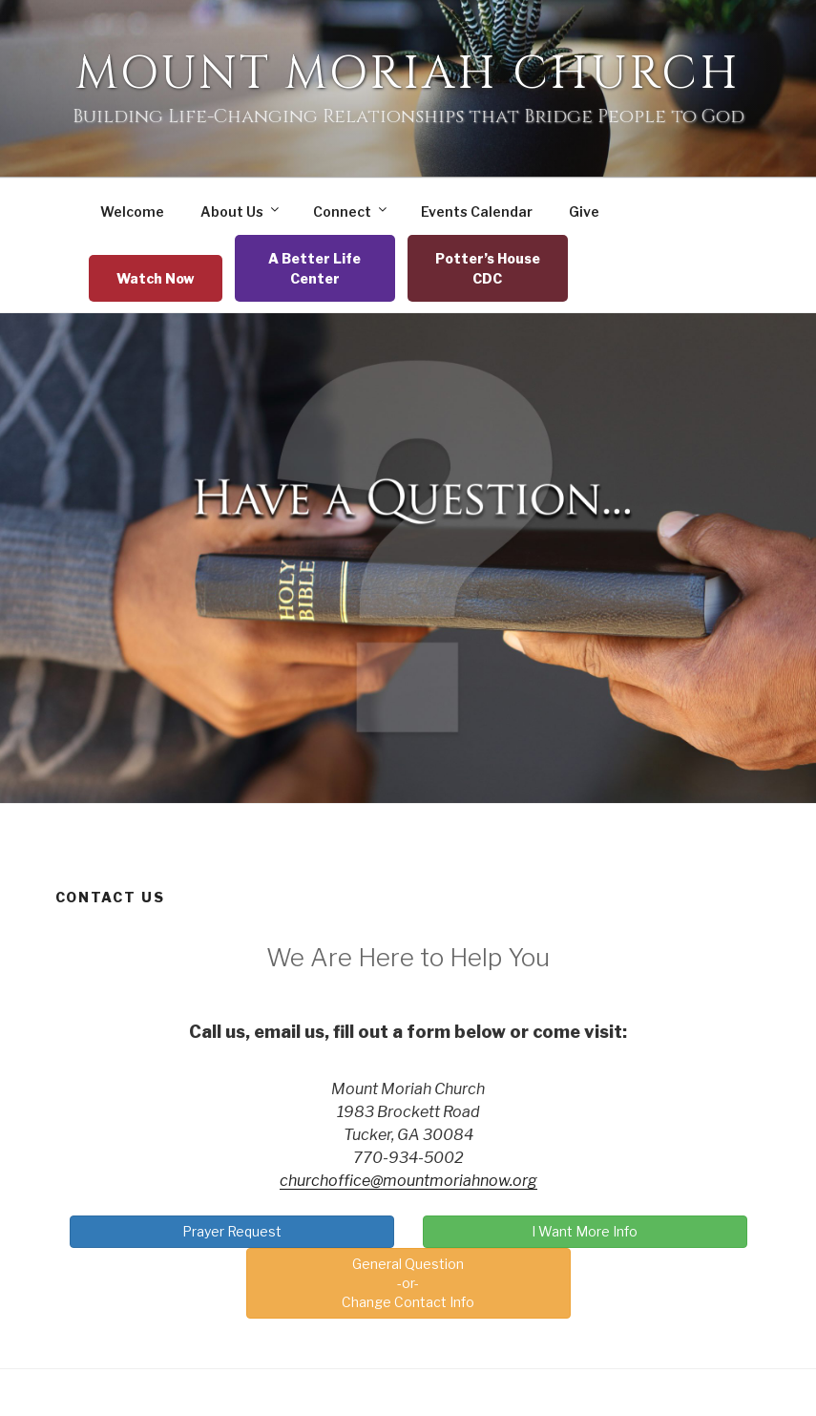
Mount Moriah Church (408, 74)
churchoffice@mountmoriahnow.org (408, 1181)
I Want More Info (585, 1231)
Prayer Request (232, 1231)
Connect (351, 211)
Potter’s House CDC (487, 268)
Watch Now (155, 278)
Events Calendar (477, 211)
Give (584, 211)
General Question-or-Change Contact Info (408, 1283)
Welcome (132, 211)
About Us (241, 211)
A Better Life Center (314, 268)
